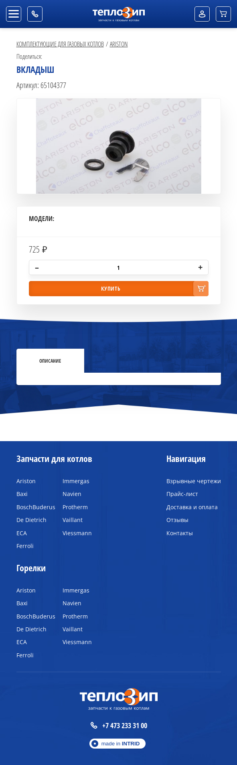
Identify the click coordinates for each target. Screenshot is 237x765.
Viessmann (77, 533)
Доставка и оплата (192, 507)
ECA (21, 533)
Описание (50, 360)
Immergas (76, 481)
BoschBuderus (33, 507)
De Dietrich (31, 520)
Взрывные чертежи (193, 481)
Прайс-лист (182, 494)
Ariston (119, 44)
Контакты (179, 533)
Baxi (22, 494)
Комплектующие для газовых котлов (60, 44)
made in (120, 744)
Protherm (75, 507)
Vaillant (73, 520)
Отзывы (177, 520)
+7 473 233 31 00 (118, 725)
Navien (72, 494)
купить (110, 288)
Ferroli (25, 546)
